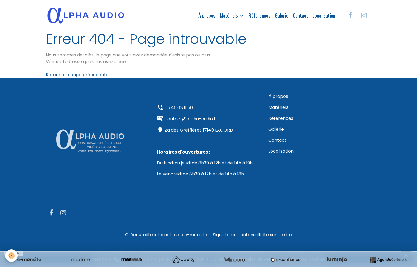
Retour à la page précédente (77, 75)
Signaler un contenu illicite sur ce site (252, 235)
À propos (206, 15)
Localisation (323, 15)
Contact (300, 15)
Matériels (229, 15)
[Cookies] (11, 255)
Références (260, 15)
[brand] (87, 15)
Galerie (281, 15)
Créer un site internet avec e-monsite (166, 235)
